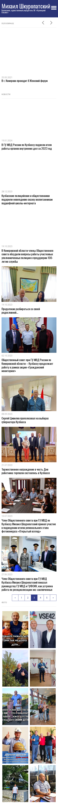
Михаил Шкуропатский (26, 6)
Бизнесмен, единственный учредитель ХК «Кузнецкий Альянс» (23, 11)
